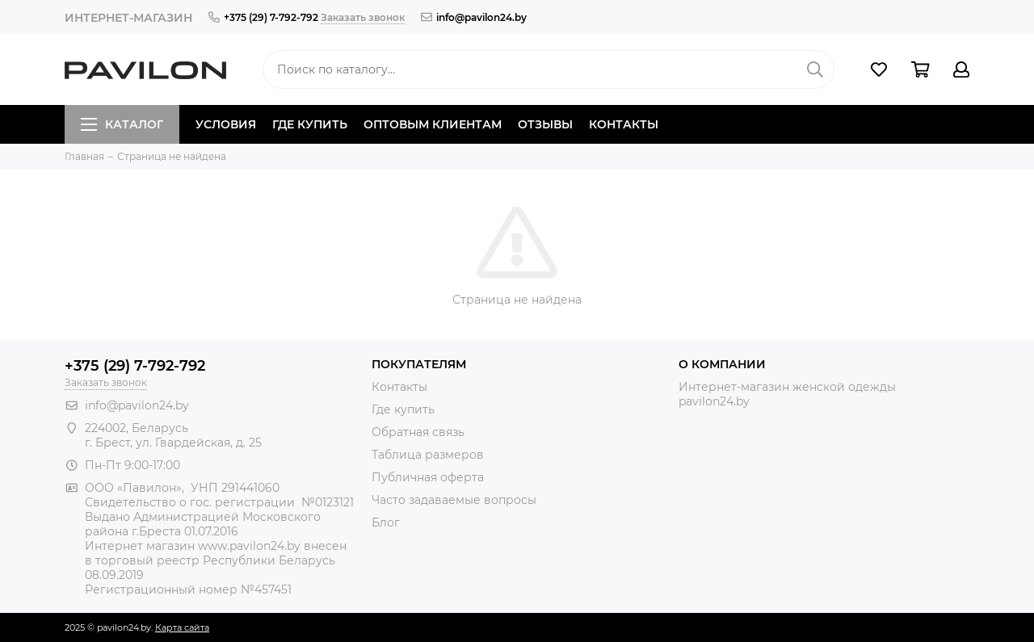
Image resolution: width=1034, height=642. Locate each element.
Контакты (623, 124)
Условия (225, 124)
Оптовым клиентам (433, 124)
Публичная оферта (428, 477)
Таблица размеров (428, 454)
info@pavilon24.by (474, 17)
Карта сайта (182, 627)
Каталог (122, 124)
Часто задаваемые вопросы (454, 500)
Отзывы (545, 124)
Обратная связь (418, 432)
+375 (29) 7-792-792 (263, 17)
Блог (386, 522)
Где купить (309, 124)
